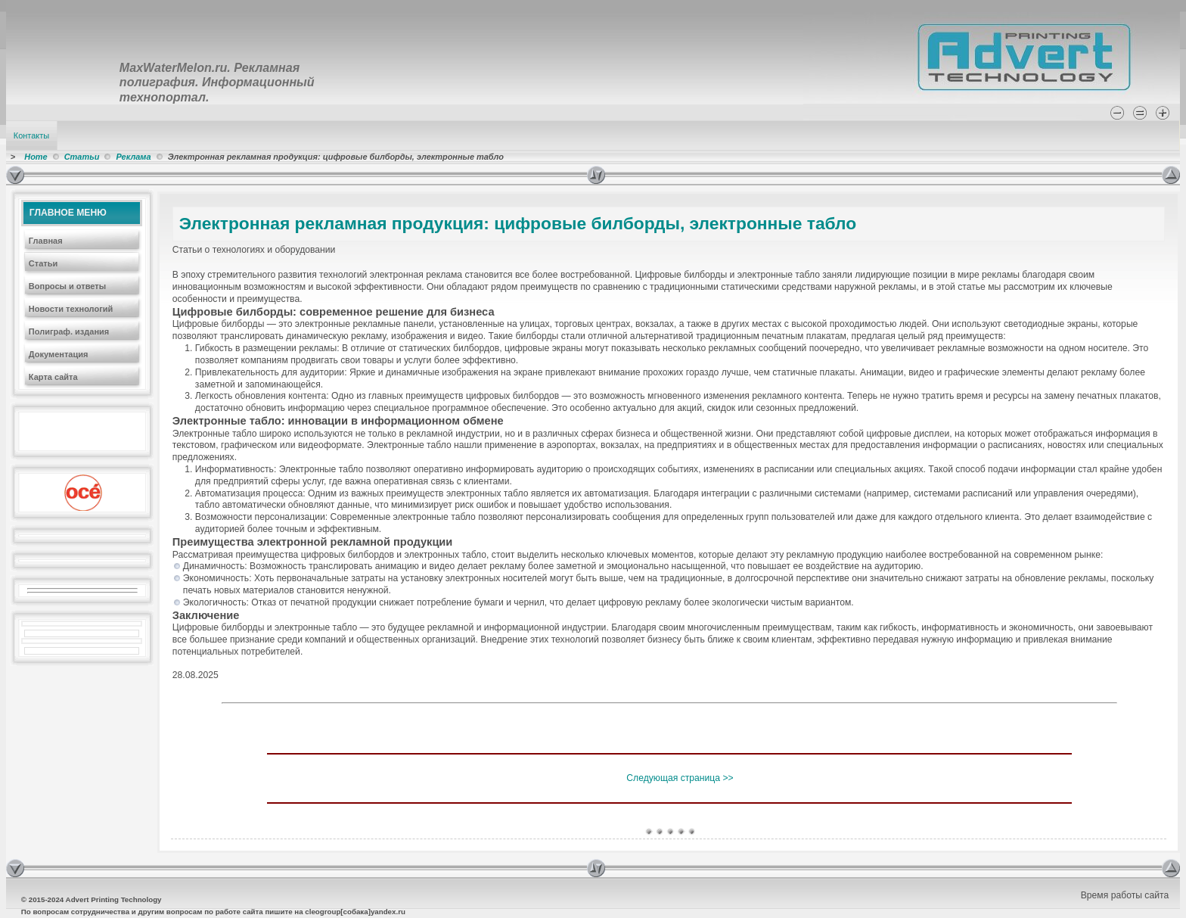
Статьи (82, 156)
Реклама (133, 156)
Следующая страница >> (679, 778)
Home (35, 156)
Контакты (31, 135)
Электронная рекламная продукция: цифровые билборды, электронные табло (517, 223)
